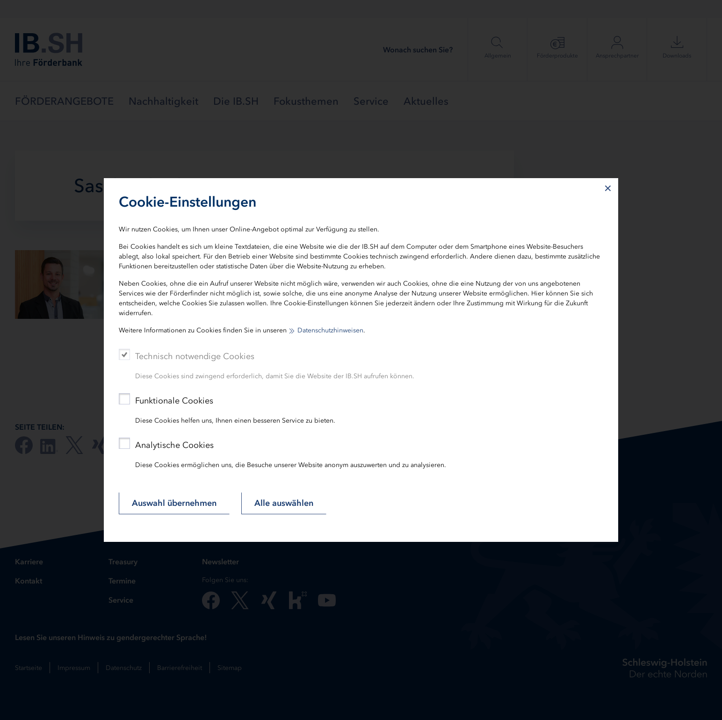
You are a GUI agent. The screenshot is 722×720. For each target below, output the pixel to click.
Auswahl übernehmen (174, 503)
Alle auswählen (283, 503)
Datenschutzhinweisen (330, 330)
